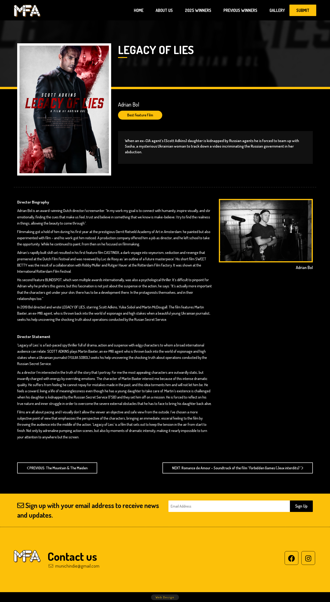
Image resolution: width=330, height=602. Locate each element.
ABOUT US (164, 10)
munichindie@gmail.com (74, 566)
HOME (138, 10)
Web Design (165, 597)
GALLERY (277, 10)
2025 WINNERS (198, 10)
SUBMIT (302, 10)
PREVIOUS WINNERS (240, 10)
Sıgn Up (301, 506)
